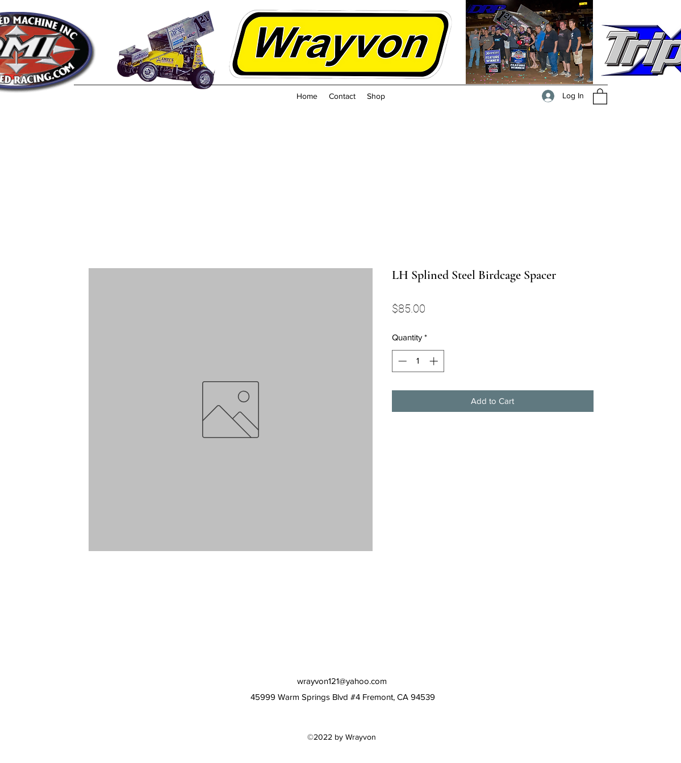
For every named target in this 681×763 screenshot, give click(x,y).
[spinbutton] (417, 361)
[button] (600, 96)
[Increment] (434, 361)
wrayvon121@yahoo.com (342, 681)
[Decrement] (401, 361)
